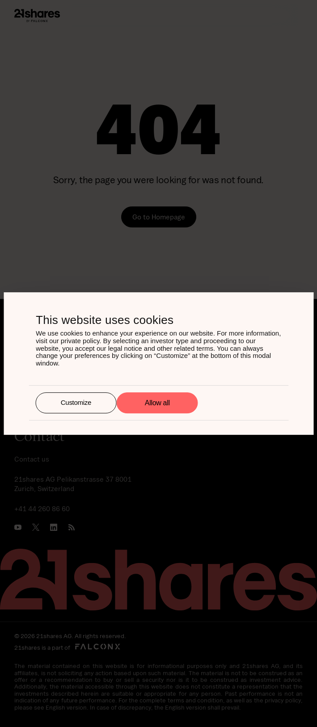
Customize (76, 403)
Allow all (157, 403)
